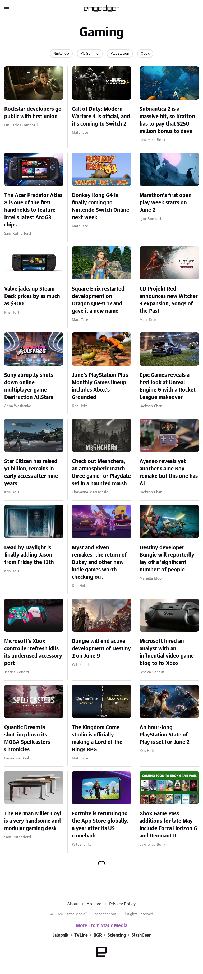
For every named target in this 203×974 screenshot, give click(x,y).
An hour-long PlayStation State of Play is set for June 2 (165, 735)
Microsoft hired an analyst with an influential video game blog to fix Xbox (167, 652)
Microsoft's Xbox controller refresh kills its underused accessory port (33, 652)
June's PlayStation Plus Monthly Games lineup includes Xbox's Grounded (100, 386)
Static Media (75, 914)
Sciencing (117, 935)
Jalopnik (60, 935)
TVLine (81, 935)
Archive (94, 904)
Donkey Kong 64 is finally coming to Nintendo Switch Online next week (100, 206)
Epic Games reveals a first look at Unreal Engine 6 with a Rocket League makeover (168, 386)
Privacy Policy (122, 904)
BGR (98, 935)
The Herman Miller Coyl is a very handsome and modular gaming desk (32, 821)
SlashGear (141, 935)
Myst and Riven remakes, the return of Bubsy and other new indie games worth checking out (99, 562)
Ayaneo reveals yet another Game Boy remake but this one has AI (169, 472)
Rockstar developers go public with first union (33, 113)
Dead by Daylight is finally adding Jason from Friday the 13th (29, 555)
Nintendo (61, 53)
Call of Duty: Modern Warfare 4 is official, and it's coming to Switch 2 (101, 117)
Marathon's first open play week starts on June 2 (166, 203)
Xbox (145, 53)
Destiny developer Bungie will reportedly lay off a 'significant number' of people (167, 558)
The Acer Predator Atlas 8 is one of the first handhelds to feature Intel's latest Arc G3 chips (33, 210)
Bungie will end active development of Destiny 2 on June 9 (101, 649)
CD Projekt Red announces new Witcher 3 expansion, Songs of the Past (169, 300)
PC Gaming (90, 53)
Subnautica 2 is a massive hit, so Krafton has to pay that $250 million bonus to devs (167, 120)
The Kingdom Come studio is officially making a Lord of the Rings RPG (97, 738)
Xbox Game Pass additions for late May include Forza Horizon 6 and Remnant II (168, 824)
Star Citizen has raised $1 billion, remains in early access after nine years (31, 472)
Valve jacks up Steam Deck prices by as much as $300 (32, 296)
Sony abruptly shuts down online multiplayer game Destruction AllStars (28, 386)
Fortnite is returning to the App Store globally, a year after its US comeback (100, 824)
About (73, 904)
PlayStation (119, 53)
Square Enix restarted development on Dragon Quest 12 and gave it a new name (98, 300)
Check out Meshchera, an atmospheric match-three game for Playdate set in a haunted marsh (101, 472)
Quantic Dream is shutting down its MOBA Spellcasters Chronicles (27, 738)
